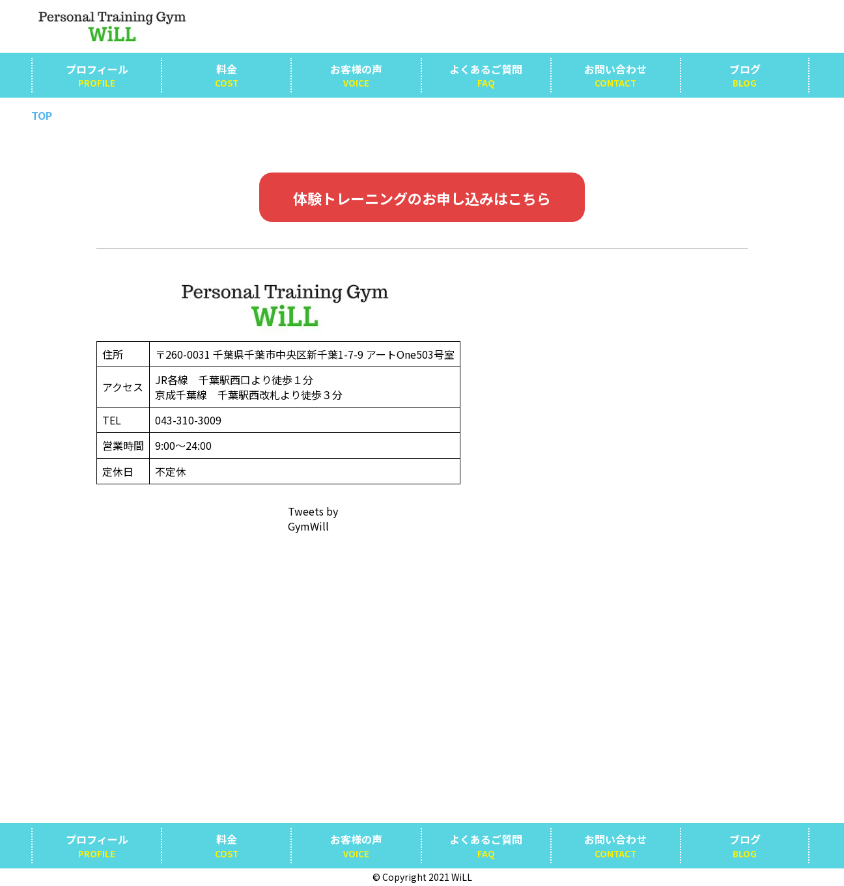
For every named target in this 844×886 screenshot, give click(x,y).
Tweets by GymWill (313, 518)
